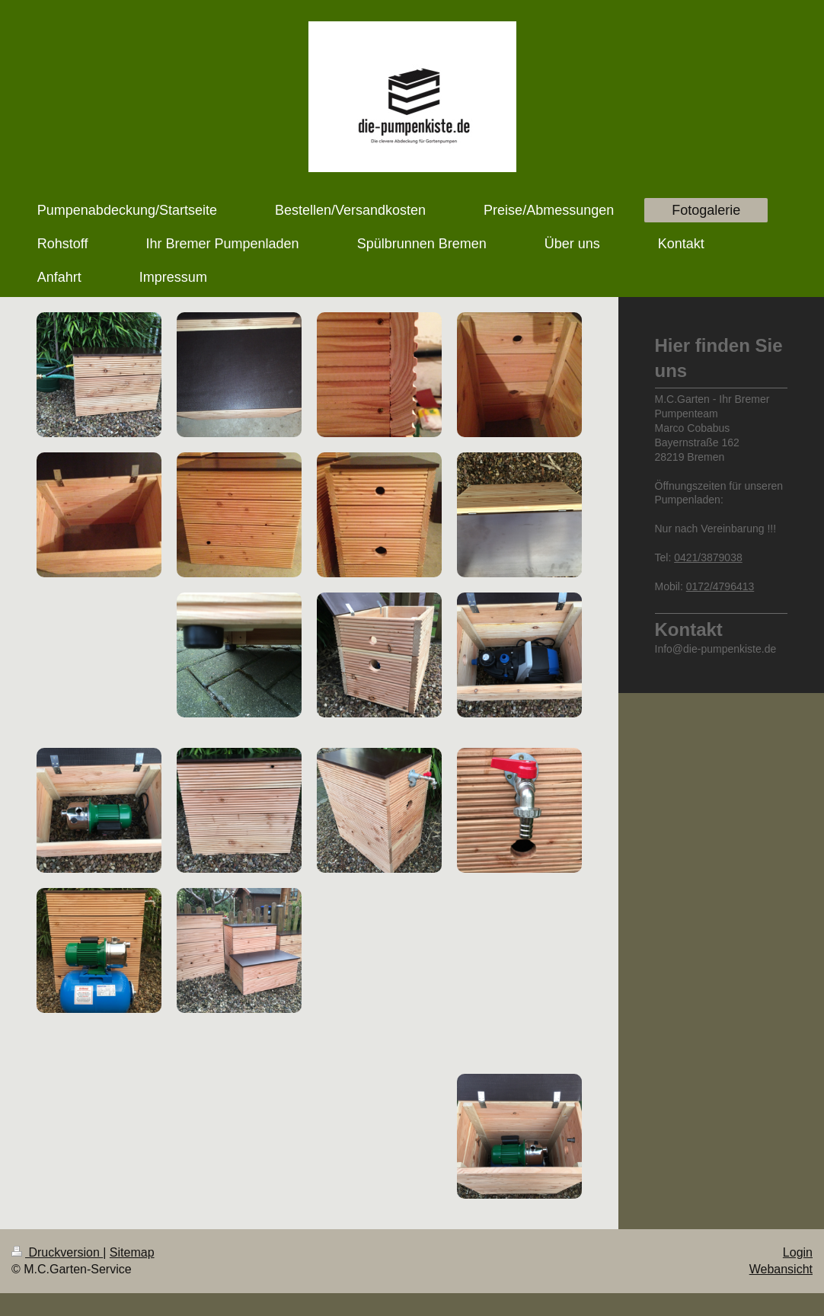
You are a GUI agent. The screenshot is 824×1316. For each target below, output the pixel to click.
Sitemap (132, 1252)
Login (798, 1252)
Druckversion (57, 1252)
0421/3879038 (708, 557)
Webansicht (781, 1269)
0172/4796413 (720, 586)
